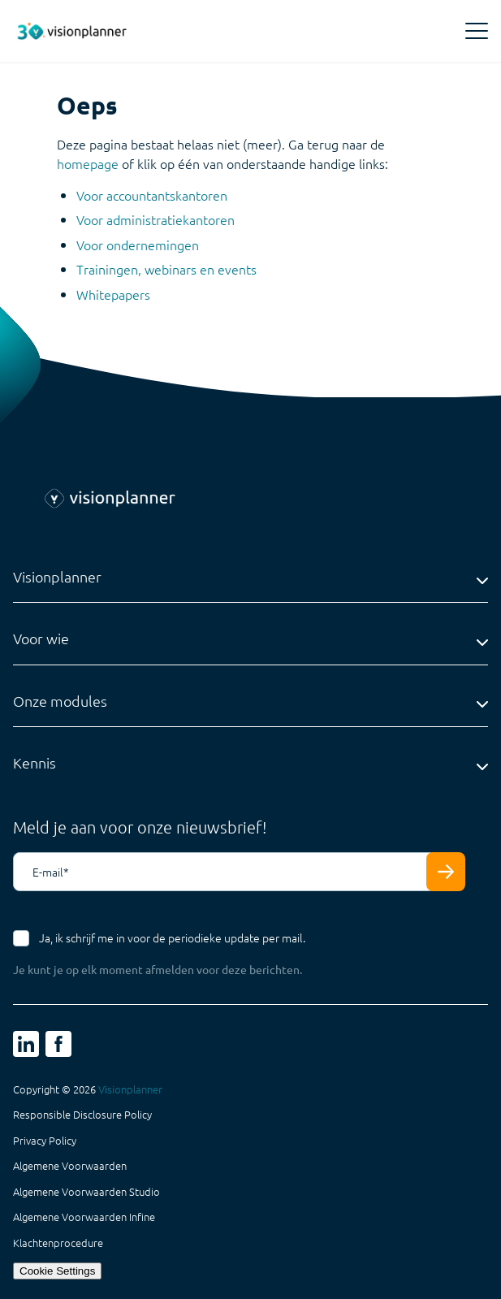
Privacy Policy (44, 1140)
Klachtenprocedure (58, 1242)
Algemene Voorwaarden (70, 1165)
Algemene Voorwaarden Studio (86, 1191)
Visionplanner (130, 1089)
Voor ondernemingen (137, 244)
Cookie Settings (57, 1271)
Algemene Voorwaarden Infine (84, 1216)
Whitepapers (113, 294)
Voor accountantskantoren (151, 195)
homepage (88, 163)
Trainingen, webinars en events (166, 269)
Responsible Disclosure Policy (82, 1114)
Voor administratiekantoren (155, 219)
